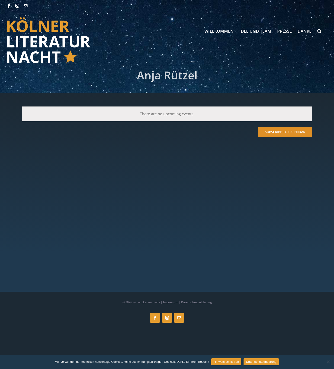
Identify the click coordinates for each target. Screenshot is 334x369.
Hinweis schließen (226, 361)
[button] (319, 31)
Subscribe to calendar (285, 132)
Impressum (170, 302)
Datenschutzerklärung (196, 302)
